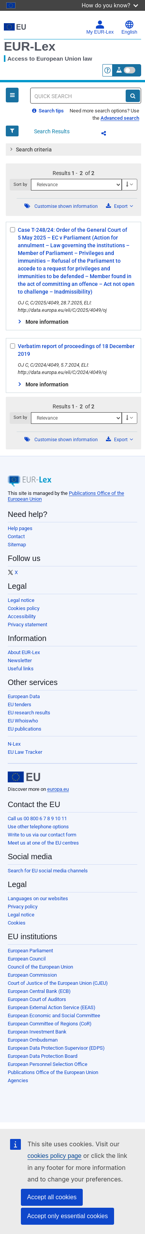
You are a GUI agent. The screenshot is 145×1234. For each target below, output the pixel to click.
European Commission (32, 975)
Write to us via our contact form (42, 835)
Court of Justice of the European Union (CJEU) (58, 983)
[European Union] (24, 777)
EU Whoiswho (23, 721)
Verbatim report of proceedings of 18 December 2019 (76, 350)
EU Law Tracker (25, 752)
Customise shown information (66, 206)
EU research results (29, 713)
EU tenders (19, 704)
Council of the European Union (40, 967)
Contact (16, 536)
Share (108, 134)
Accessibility (22, 616)
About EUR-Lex (24, 652)
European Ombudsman (33, 1040)
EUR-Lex (29, 46)
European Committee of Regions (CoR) (50, 1024)
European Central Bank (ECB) (39, 991)
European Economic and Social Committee (54, 1015)
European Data (24, 696)
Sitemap (17, 544)
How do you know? (110, 5)
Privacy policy (23, 906)
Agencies (18, 1080)
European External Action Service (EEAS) (52, 1007)
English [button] (129, 27)
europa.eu (58, 789)
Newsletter (20, 660)
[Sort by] (76, 184)
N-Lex (14, 744)
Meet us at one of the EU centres (43, 843)
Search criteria (30, 149)
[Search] (133, 96)
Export (119, 206)
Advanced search (120, 118)
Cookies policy (23, 608)
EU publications (24, 729)
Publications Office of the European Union (53, 1072)
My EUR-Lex (100, 27)
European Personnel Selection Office (47, 1064)
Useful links (21, 668)
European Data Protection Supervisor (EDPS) (56, 1048)
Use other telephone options (38, 826)
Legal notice (21, 600)
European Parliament (30, 951)
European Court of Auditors (37, 999)
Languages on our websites (38, 898)
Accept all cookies (52, 1197)
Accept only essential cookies (67, 1216)
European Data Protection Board (42, 1056)
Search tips (48, 111)
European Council (27, 959)
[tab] (73, 149)
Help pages (20, 528)
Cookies (17, 923)
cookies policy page (54, 1155)
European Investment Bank (37, 1032)
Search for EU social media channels (48, 871)
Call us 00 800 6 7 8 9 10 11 (37, 818)
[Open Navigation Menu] (12, 95)
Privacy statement (27, 624)
